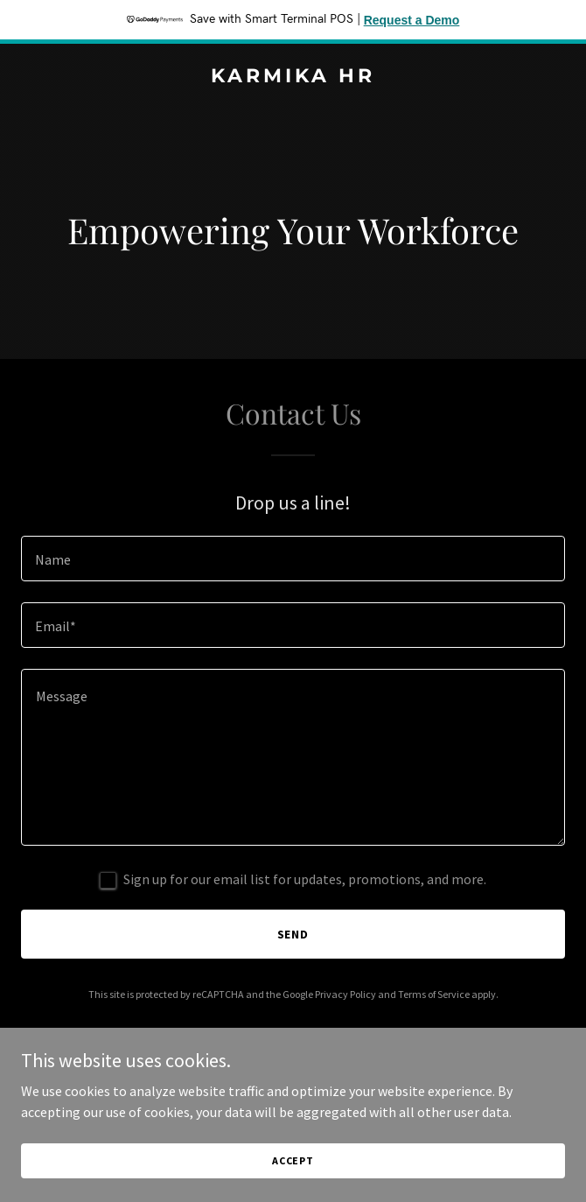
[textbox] (293, 558)
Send (293, 934)
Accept (293, 1160)
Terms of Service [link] (434, 994)
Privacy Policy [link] (345, 994)
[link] (293, 77)
